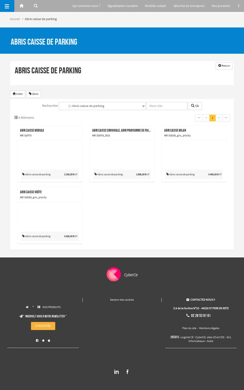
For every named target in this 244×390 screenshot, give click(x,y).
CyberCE (200, 337)
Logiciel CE (187, 337)
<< (199, 118)
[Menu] (7, 6)
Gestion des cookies (122, 300)
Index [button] (18, 94)
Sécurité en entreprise (187, 6)
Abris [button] (33, 94)
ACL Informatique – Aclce (209, 339)
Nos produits (220, 6)
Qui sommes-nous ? (83, 6)
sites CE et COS (215, 337)
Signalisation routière (120, 6)
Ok (195, 106)
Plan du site (189, 328)
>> (226, 118)
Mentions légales (209, 328)
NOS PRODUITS (51, 307)
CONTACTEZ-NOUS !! (200, 300)
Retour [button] (224, 66)
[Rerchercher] (36, 6)
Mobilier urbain (153, 6)
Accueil (15, 19)
